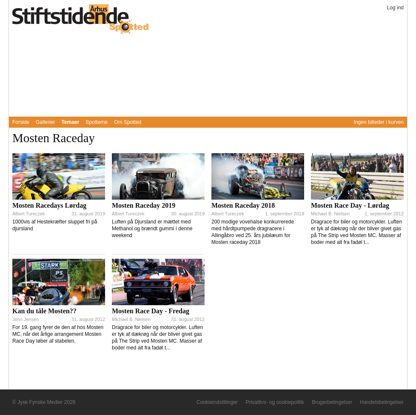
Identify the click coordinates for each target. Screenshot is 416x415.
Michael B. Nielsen (330, 213)
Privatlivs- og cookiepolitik (274, 402)
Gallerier (45, 122)
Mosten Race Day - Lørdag (350, 205)
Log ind (395, 8)
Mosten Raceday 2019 (143, 205)
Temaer (70, 122)
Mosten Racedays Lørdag (49, 205)
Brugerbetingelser (332, 402)
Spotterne (96, 122)
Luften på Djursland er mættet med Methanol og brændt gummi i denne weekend (152, 228)
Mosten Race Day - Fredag (150, 311)
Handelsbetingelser (382, 402)
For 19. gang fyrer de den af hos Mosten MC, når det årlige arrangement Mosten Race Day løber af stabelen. (57, 334)
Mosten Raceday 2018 (243, 205)
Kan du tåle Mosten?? (44, 311)
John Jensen (25, 319)
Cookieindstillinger (217, 402)
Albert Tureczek (28, 213)
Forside (20, 122)
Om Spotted (127, 122)
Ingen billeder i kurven (379, 122)
